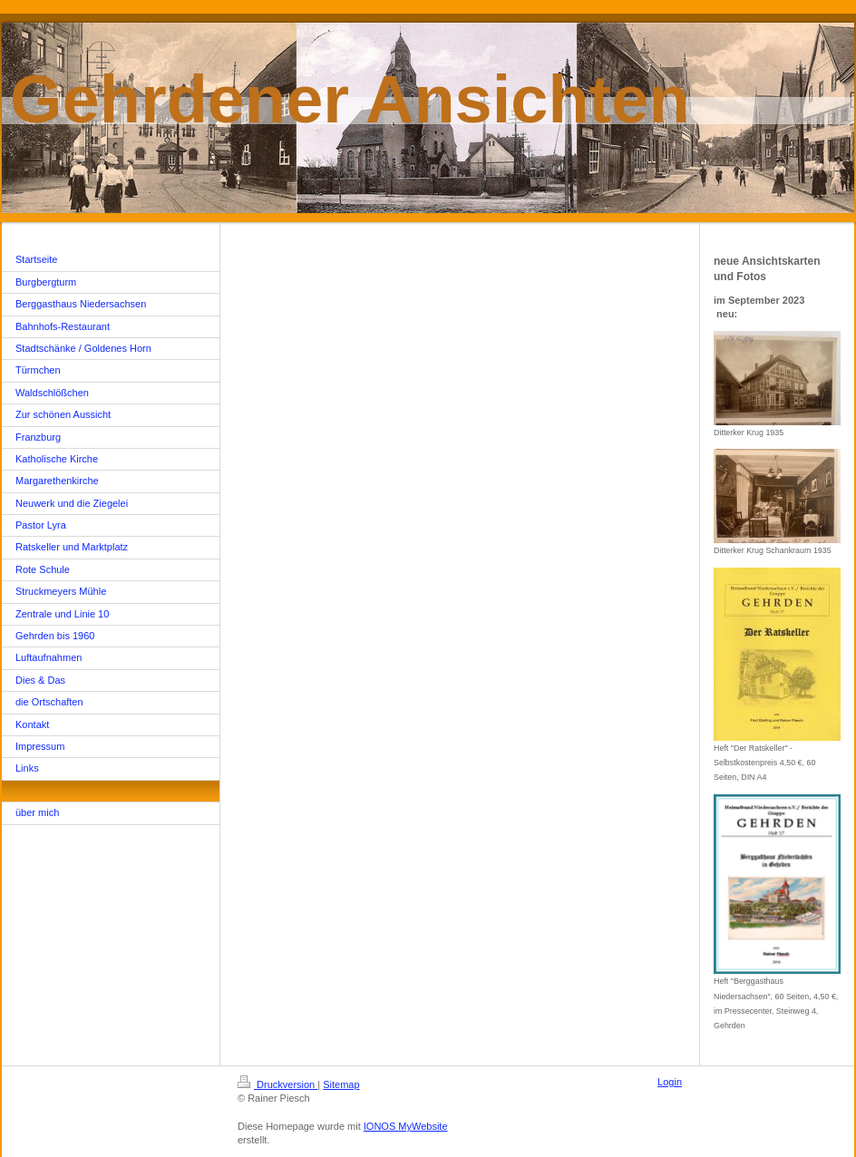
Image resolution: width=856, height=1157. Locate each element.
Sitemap (341, 1084)
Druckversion (277, 1084)
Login (669, 1081)
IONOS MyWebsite (406, 1126)
